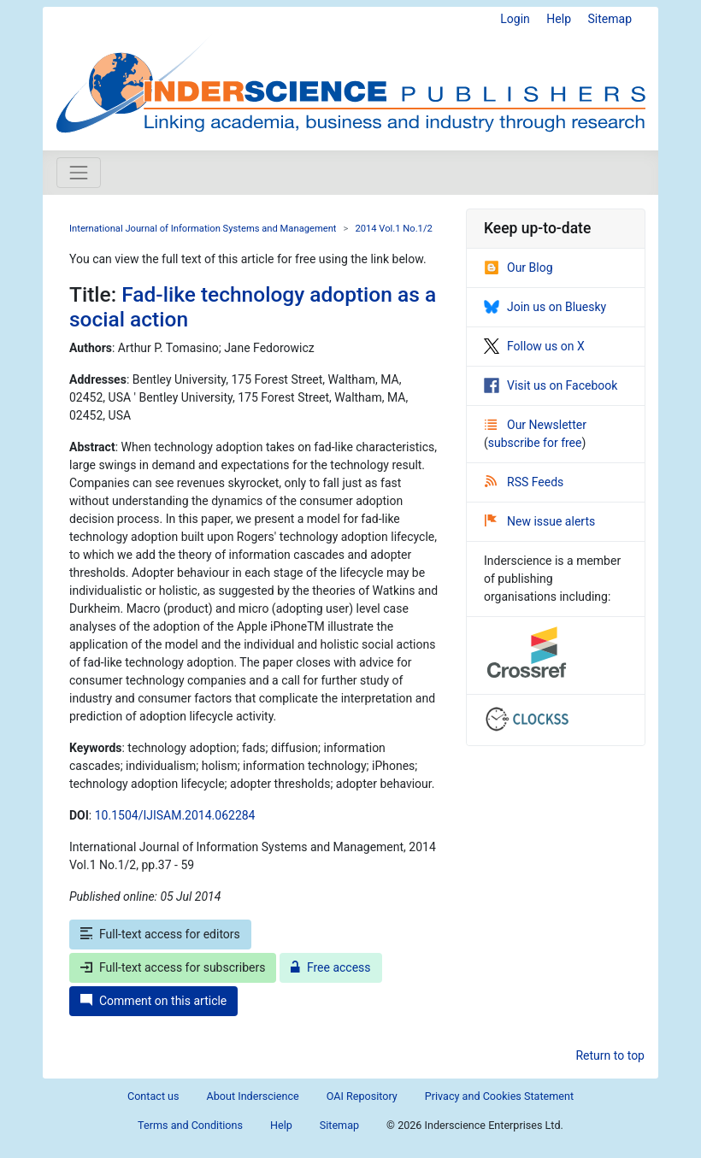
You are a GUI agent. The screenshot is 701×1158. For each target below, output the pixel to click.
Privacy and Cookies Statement (499, 1096)
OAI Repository (362, 1096)
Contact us (153, 1096)
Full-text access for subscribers (172, 967)
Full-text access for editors (160, 934)
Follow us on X (534, 346)
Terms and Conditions (190, 1125)
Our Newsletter (535, 425)
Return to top (610, 1055)
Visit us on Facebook (550, 385)
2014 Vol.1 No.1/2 (393, 228)
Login (515, 19)
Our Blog (518, 267)
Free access (331, 967)
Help (558, 19)
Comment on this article (153, 1001)
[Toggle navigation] (78, 172)
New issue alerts (540, 521)
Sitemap (610, 19)
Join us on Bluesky (545, 307)
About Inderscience (253, 1096)
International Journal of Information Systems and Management (203, 228)
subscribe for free (535, 443)
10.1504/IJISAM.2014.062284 (175, 815)
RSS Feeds (524, 482)
